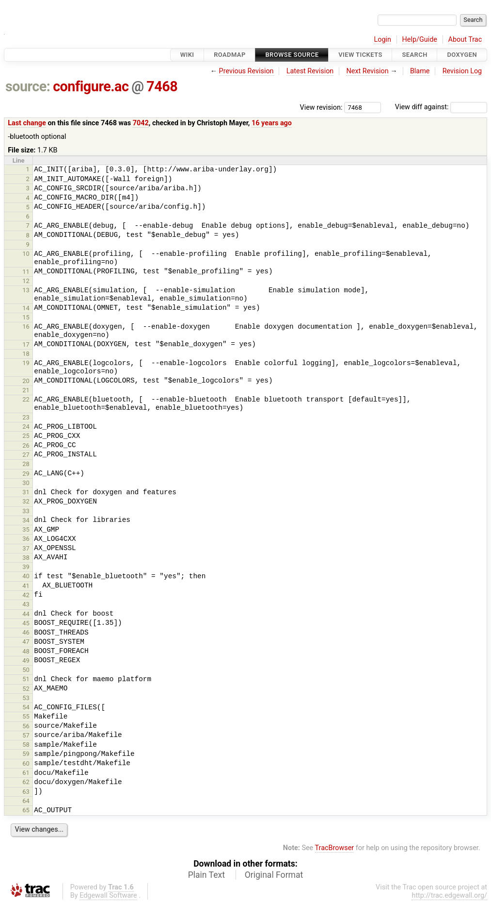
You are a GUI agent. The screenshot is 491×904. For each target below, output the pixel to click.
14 (26, 308)
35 (26, 529)
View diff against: (441, 107)
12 (26, 281)
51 (26, 679)
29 (26, 473)
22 (26, 399)
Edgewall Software (108, 895)
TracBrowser (334, 848)
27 (26, 454)
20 (26, 381)
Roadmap (230, 54)
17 (26, 344)
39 (26, 566)
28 (26, 464)
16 (26, 326)
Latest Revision (310, 71)
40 (26, 576)
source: (27, 86)
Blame (420, 71)
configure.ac (90, 86)
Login (382, 39)
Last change (27, 123)
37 (26, 548)
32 (26, 501)
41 (26, 585)
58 (26, 744)
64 (26, 800)
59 (26, 753)
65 (26, 810)
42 (26, 595)
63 (26, 791)
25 (26, 435)
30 (26, 482)
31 (26, 492)
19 (26, 363)
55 (26, 716)
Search (414, 54)
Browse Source (291, 54)
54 (26, 707)
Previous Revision (246, 71)
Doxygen (462, 54)
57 (26, 735)
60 (26, 763)
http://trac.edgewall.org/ (449, 895)
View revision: (321, 107)
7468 (161, 86)
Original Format (274, 875)
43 (26, 604)
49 (26, 660)
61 (26, 772)
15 (26, 317)
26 (26, 445)
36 (26, 538)
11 (26, 271)
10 (26, 253)
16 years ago (272, 123)
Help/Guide (419, 39)
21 (26, 390)
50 (26, 669)
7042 (141, 123)
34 (26, 520)
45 (26, 623)
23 (26, 417)
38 (26, 557)
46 (26, 632)
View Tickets (360, 54)
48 (26, 651)
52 (26, 688)
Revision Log (462, 71)
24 (26, 426)
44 (26, 614)
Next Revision (367, 71)
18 (26, 353)
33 (26, 511)
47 (26, 641)
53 (26, 698)
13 (26, 290)
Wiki (187, 54)
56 (26, 726)
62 (26, 782)
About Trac (465, 39)
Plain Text (206, 875)
